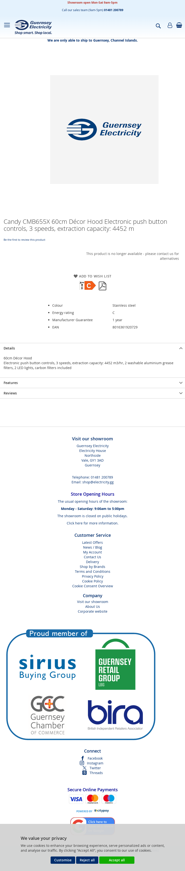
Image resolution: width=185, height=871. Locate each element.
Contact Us (92, 557)
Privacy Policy (92, 576)
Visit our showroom (92, 601)
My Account (92, 552)
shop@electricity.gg (98, 482)
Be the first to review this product (24, 239)
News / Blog (92, 547)
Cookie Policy (92, 581)
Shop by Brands (92, 566)
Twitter (95, 768)
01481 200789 (102, 477)
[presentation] (92, 348)
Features (11, 382)
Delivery (92, 561)
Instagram (95, 763)
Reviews (10, 393)
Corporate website (92, 611)
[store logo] (33, 27)
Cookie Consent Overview (92, 586)
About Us (92, 606)
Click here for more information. (93, 523)
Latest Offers (92, 542)
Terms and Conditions (92, 571)
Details (9, 348)
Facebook (95, 758)
